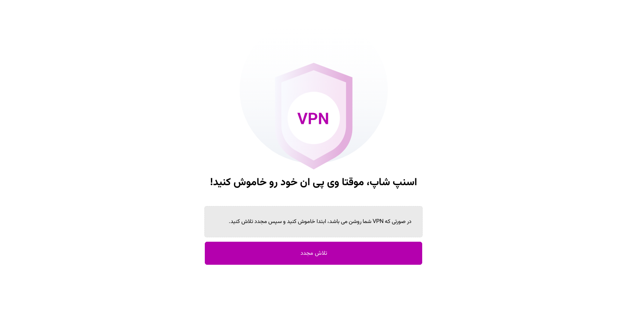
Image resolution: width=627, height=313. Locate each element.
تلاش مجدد (313, 253)
